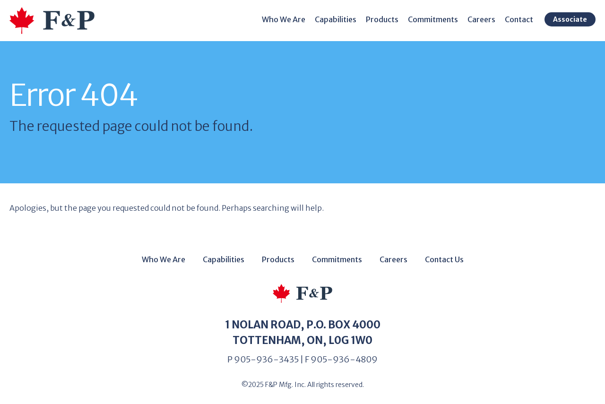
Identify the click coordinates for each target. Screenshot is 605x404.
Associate (570, 19)
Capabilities (335, 19)
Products (382, 19)
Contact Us (444, 259)
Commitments (433, 19)
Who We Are (283, 19)
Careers (481, 19)
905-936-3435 (266, 359)
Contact (519, 19)
